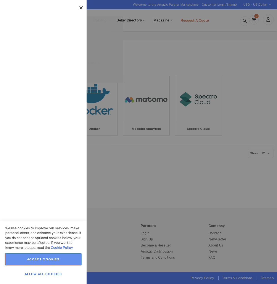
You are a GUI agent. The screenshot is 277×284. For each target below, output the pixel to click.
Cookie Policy (62, 247)
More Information (69, 35)
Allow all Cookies (43, 274)
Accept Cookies (43, 259)
